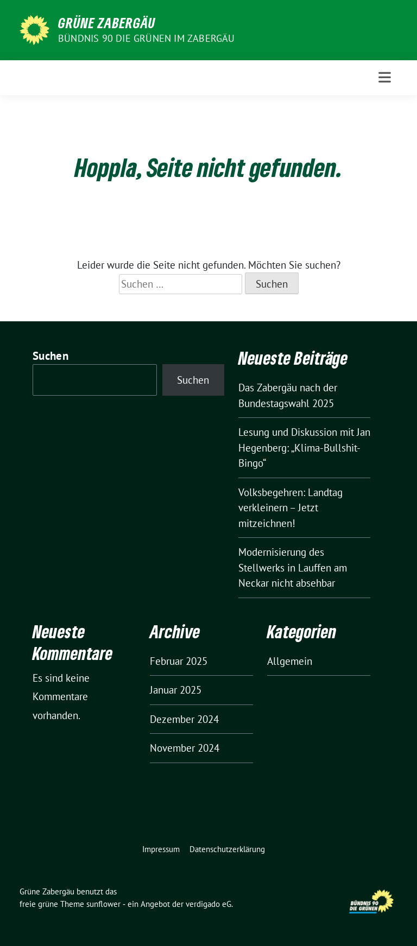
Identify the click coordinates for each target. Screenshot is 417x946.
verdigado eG (208, 904)
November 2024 (184, 747)
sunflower (103, 904)
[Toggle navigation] (384, 77)
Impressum (161, 849)
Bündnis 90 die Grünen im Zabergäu (146, 38)
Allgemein (289, 661)
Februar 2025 (178, 661)
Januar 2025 (175, 689)
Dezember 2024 (184, 719)
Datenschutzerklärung (227, 849)
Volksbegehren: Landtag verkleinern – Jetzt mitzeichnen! (290, 508)
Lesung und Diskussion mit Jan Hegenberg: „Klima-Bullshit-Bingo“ (304, 447)
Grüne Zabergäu (106, 23)
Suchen (50, 355)
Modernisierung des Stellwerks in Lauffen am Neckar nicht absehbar (292, 567)
